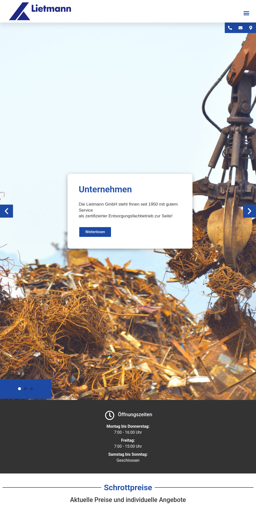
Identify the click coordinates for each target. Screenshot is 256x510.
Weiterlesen (95, 232)
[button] (246, 13)
